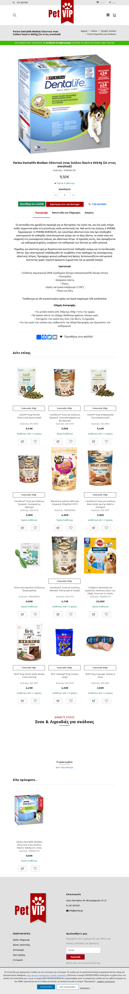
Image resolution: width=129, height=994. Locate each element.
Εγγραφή (75, 958)
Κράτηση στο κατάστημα (64, 204)
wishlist (95, 2)
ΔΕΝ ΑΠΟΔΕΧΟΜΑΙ (67, 987)
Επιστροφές (18, 951)
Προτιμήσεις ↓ (85, 988)
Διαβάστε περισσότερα (107, 981)
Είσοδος (110, 2)
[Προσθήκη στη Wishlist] (35, 440)
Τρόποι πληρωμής (21, 941)
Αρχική (84, 31)
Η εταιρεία (18, 961)
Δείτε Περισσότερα (64, 768)
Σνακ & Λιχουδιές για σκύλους (101, 34)
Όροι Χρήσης (19, 956)
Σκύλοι (94, 31)
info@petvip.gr (76, 911)
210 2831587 (22, 2)
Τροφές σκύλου (108, 31)
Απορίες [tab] (89, 212)
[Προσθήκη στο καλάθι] (22, 440)
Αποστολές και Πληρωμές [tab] (66, 212)
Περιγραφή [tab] (41, 212)
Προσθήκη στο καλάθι (31, 204)
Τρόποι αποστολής (21, 946)
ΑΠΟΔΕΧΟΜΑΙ (46, 987)
